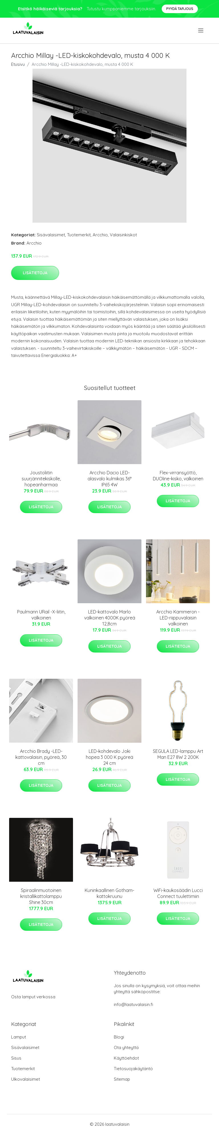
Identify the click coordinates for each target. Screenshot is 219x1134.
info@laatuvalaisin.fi (133, 1004)
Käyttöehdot (126, 1058)
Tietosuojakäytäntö (133, 1068)
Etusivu (18, 64)
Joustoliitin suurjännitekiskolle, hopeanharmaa (41, 478)
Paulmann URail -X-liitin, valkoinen (41, 615)
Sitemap (122, 1079)
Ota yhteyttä (126, 1047)
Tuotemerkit (79, 234)
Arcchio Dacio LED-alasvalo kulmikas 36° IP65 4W (109, 478)
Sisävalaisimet (51, 234)
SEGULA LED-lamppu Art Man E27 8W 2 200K (178, 754)
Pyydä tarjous (179, 9)
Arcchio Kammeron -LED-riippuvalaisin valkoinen (178, 618)
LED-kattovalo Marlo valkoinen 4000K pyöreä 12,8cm (109, 618)
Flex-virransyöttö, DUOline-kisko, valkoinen (178, 475)
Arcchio (100, 234)
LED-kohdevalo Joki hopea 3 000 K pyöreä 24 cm (109, 757)
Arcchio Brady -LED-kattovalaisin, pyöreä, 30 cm (41, 757)
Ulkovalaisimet (25, 1079)
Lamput (18, 1037)
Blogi (119, 1037)
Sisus (16, 1058)
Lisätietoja (35, 272)
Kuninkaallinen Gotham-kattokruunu (109, 893)
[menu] (201, 30)
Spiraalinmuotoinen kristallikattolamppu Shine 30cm (41, 896)
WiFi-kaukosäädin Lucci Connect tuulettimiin (178, 893)
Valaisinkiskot (123, 234)
